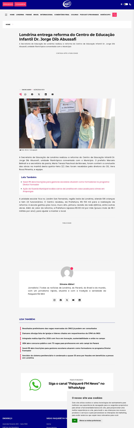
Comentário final (61, 15)
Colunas (74, 15)
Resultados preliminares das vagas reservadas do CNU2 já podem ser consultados (59, 328)
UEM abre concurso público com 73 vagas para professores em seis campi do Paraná (60, 343)
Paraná (29, 15)
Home (12, 15)
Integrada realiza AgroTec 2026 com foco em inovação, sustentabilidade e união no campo (63, 338)
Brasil (36, 15)
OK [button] (75, 420)
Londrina (20, 15)
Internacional (46, 15)
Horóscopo (105, 15)
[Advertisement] (67, 69)
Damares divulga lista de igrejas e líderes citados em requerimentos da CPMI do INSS (61, 333)
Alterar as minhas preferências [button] (90, 420)
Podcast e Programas (89, 15)
